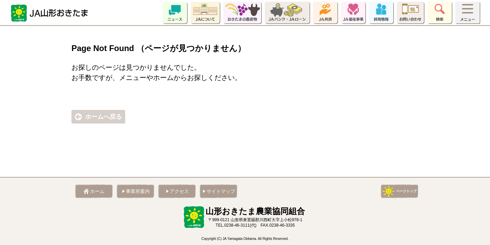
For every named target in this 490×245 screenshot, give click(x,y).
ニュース (175, 12)
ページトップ (406, 191)
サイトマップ (221, 191)
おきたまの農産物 (242, 12)
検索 (439, 12)
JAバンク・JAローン (287, 12)
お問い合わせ (410, 12)
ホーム (97, 191)
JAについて (205, 12)
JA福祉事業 (353, 12)
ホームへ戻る (103, 116)
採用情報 (381, 12)
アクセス (179, 191)
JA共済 (325, 12)
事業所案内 (138, 191)
